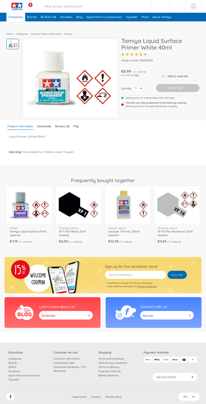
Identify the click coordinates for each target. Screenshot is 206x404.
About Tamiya (161, 25)
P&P (137, 75)
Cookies (96, 396)
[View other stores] (30, 9)
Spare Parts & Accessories (104, 25)
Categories (15, 25)
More (145, 25)
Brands (32, 25)
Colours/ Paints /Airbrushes (46, 34)
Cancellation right (64, 362)
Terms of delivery (108, 367)
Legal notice (79, 396)
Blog (79, 25)
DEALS (49, 25)
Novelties (66, 25)
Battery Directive (108, 375)
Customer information (66, 358)
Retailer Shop (113, 396)
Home (9, 34)
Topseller (132, 25)
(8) (134, 54)
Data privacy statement (112, 362)
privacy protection (147, 286)
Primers (68, 34)
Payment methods (109, 371)
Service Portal (175, 377)
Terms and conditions (111, 358)
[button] (177, 10)
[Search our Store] (94, 10)
